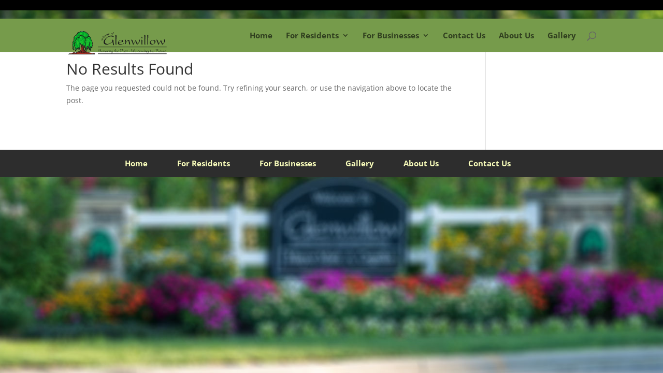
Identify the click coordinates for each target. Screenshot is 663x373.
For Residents (312, 35)
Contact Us (464, 35)
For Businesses (391, 35)
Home (261, 35)
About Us (516, 35)
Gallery (561, 35)
